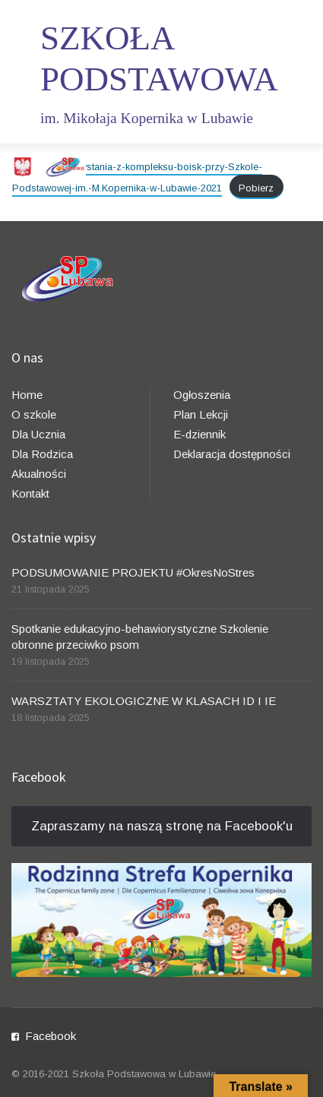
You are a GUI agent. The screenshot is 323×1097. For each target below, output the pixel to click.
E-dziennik (199, 434)
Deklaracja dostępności (231, 453)
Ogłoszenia (201, 394)
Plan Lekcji (200, 414)
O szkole (33, 414)
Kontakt (30, 493)
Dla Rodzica (42, 453)
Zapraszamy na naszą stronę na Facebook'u (162, 826)
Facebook (50, 1035)
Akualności (38, 473)
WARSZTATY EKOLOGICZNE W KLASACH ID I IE (143, 700)
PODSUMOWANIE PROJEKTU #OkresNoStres (133, 572)
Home (27, 394)
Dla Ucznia (38, 434)
